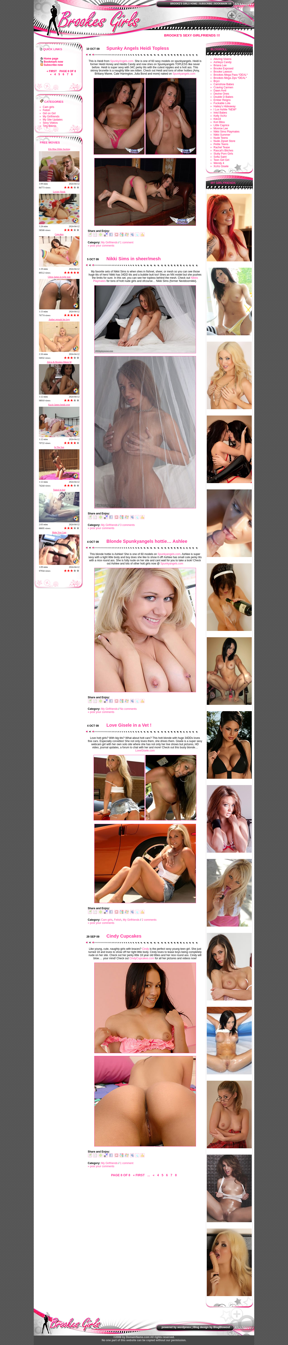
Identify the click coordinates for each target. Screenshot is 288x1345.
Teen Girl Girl (221, 160)
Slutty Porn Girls (223, 153)
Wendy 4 (219, 163)
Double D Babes (223, 96)
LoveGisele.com (145, 750)
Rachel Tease (222, 147)
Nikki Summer (222, 134)
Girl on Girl (49, 113)
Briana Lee (220, 65)
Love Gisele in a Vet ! (128, 725)
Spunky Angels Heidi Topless (137, 48)
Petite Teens (221, 144)
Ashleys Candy (223, 62)
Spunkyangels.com (184, 73)
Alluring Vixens (222, 59)
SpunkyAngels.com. (122, 61)
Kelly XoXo (220, 115)
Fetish (46, 110)
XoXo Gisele (221, 166)
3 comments (127, 525)
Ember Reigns (222, 100)
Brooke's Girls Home (183, 3)
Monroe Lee (221, 128)
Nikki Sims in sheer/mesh (133, 258)
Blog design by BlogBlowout (211, 1327)
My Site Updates (53, 119)
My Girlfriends (51, 116)
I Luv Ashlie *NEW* (225, 109)
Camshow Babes (224, 84)
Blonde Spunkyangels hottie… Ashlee (146, 541)
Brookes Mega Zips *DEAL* (230, 78)
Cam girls (48, 107)
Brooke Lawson (223, 71)
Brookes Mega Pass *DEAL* (231, 74)
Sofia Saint (220, 156)
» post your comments (101, 245)
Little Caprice (221, 125)
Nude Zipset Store (224, 141)
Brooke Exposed (223, 68)
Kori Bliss (219, 122)
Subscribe (205, 3)
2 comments (149, 919)
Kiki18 (217, 119)
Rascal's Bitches (223, 150)
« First (52, 71)
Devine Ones (221, 93)
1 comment (126, 242)
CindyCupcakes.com (141, 958)
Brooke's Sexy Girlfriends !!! (192, 35)
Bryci (217, 81)
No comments (128, 708)
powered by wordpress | (177, 1327)
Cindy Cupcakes (124, 936)
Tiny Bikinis (49, 126)
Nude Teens (221, 137)
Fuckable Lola (222, 103)
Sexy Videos (50, 122)
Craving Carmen (223, 87)
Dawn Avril (220, 90)
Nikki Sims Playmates (226, 131)
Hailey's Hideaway (225, 106)
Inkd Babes (220, 112)
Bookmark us (223, 3)
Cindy (145, 948)
